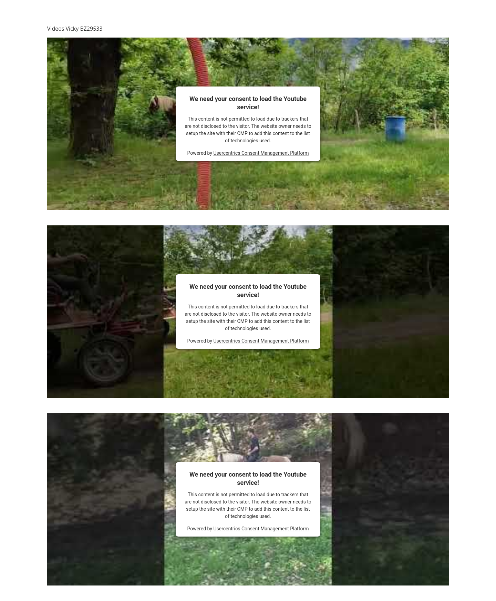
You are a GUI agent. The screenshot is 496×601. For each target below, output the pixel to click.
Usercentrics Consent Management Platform (261, 153)
